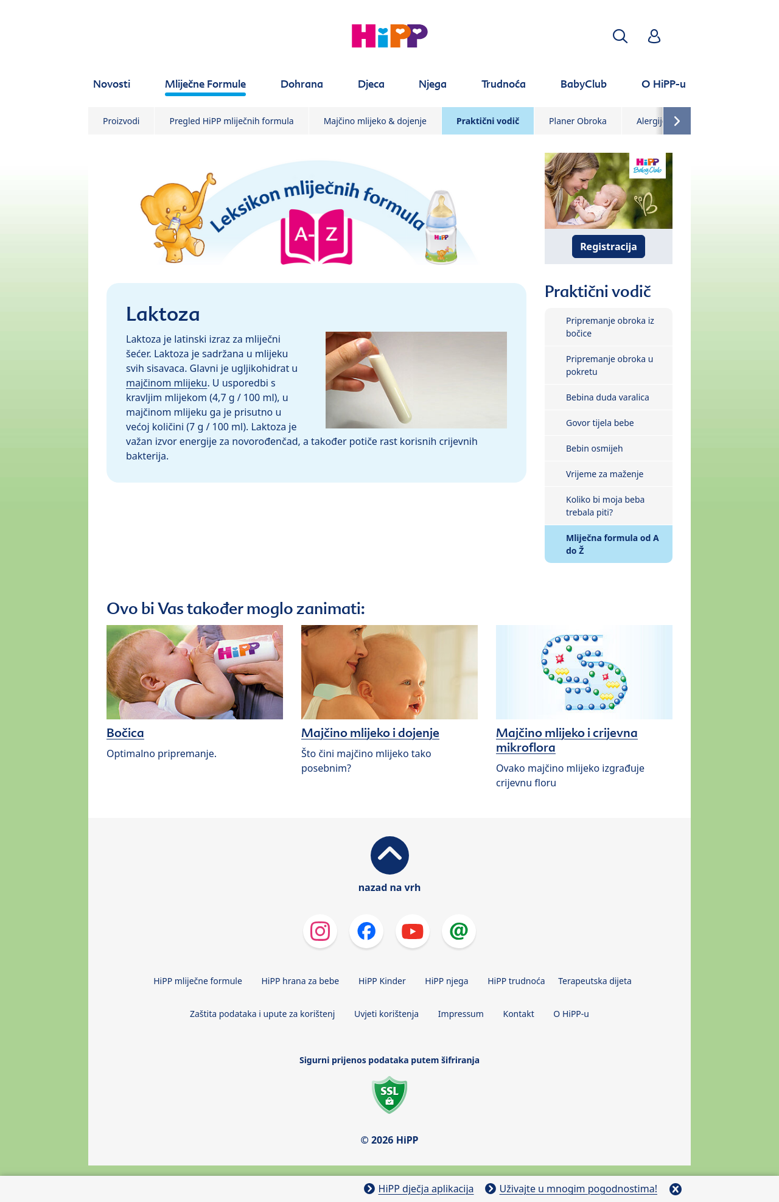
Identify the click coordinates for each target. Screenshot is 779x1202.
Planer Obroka (578, 121)
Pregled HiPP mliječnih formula (231, 121)
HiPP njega (446, 981)
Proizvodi (121, 121)
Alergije (652, 121)
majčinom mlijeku (166, 383)
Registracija (608, 246)
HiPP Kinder (382, 981)
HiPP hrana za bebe (300, 981)
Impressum (461, 1013)
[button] (620, 36)
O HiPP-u (571, 1013)
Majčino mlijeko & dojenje (375, 121)
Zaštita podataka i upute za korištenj (262, 1013)
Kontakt (518, 1013)
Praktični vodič (487, 121)
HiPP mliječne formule (197, 981)
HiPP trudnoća (516, 981)
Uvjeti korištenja (386, 1013)
